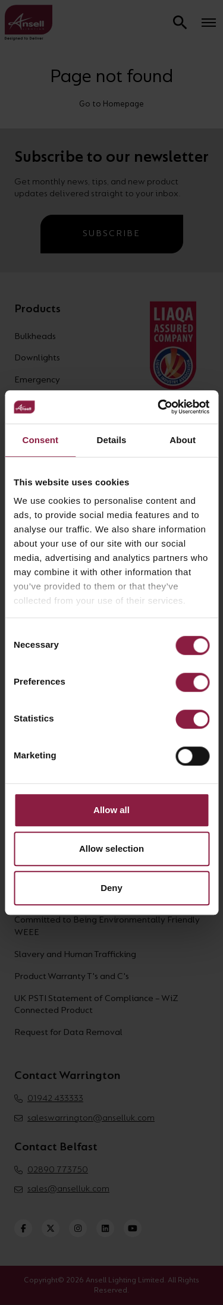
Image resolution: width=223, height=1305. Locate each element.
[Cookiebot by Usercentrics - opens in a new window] (158, 407)
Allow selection (111, 848)
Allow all (111, 810)
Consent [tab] (40, 440)
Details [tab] (112, 440)
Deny (111, 888)
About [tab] (182, 440)
